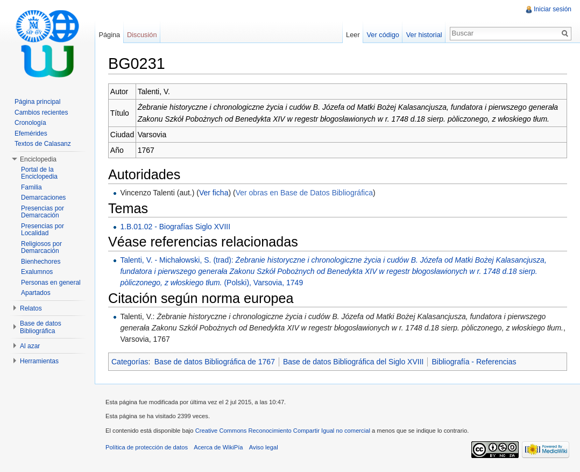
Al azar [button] (30, 346)
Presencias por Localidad (42, 229)
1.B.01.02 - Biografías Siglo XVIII (175, 226)
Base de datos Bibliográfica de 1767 (214, 361)
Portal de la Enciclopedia (39, 173)
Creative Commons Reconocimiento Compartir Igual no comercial (282, 430)
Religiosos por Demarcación (41, 247)
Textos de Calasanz (43, 143)
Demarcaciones (43, 197)
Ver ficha (213, 192)
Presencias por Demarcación (42, 212)
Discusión (142, 35)
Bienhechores (40, 261)
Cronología (30, 122)
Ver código (382, 35)
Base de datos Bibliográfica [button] (40, 327)
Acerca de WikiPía (218, 447)
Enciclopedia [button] (38, 159)
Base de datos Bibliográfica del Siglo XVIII (353, 361)
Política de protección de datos (146, 447)
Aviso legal (263, 447)
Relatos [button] (31, 308)
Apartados (36, 293)
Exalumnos (37, 272)
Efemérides (31, 133)
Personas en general (51, 282)
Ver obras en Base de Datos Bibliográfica (304, 192)
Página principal (37, 101)
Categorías (129, 361)
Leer (353, 35)
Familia (31, 187)
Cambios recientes (41, 112)
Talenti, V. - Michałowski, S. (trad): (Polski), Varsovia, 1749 (333, 271)
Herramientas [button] (39, 361)
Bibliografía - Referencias (474, 361)
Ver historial (424, 35)
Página (109, 35)
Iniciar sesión (552, 9)
